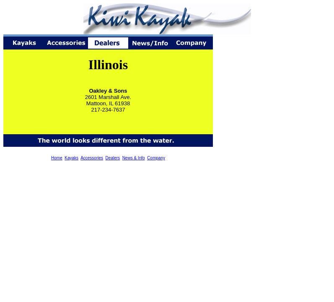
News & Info (133, 158)
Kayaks (71, 158)
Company (156, 158)
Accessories (91, 158)
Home (56, 158)
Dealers (113, 158)
